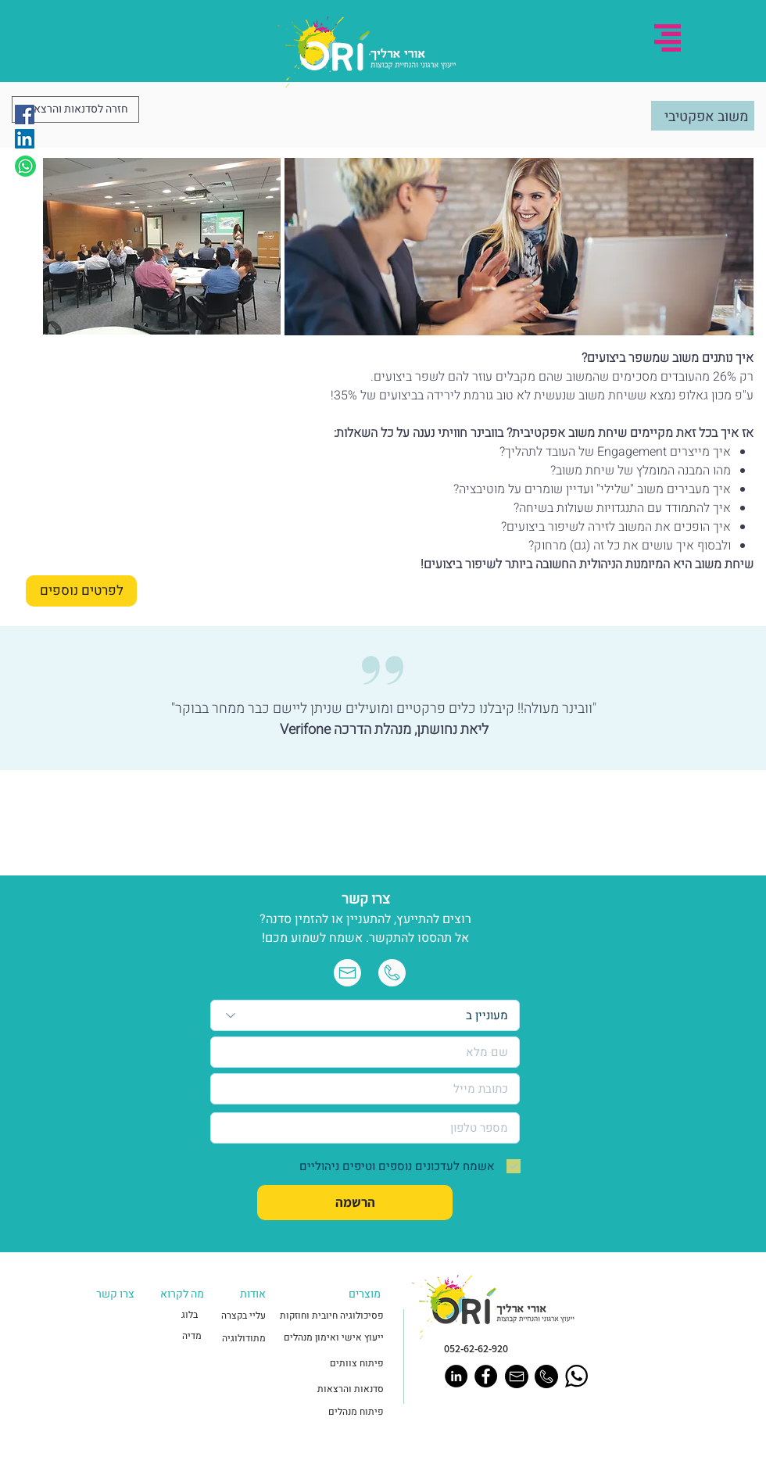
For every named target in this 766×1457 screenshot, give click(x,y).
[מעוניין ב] (365, 1015)
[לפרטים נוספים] (81, 591)
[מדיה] (175, 1336)
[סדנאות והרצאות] (334, 1389)
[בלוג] (171, 1315)
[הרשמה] (355, 1202)
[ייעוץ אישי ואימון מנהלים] (333, 1337)
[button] (667, 38)
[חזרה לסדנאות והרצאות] (75, 109)
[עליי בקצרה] (239, 1315)
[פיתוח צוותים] (336, 1363)
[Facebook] (24, 114)
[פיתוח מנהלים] (334, 1412)
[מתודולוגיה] (239, 1338)
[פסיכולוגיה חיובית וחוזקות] (329, 1315)
